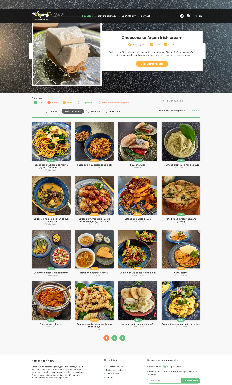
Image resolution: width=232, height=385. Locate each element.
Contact (145, 7)
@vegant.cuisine (172, 357)
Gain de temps (73, 102)
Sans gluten (115, 102)
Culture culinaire (107, 7)
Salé (41, 93)
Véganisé (87, 93)
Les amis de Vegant (113, 357)
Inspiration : (164, 101)
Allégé (53, 102)
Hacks (70, 93)
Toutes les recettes (113, 361)
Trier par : (166, 92)
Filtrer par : (37, 89)
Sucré (55, 93)
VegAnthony (129, 7)
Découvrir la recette (152, 55)
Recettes (87, 7)
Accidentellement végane (115, 93)
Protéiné (95, 102)
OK (197, 380)
